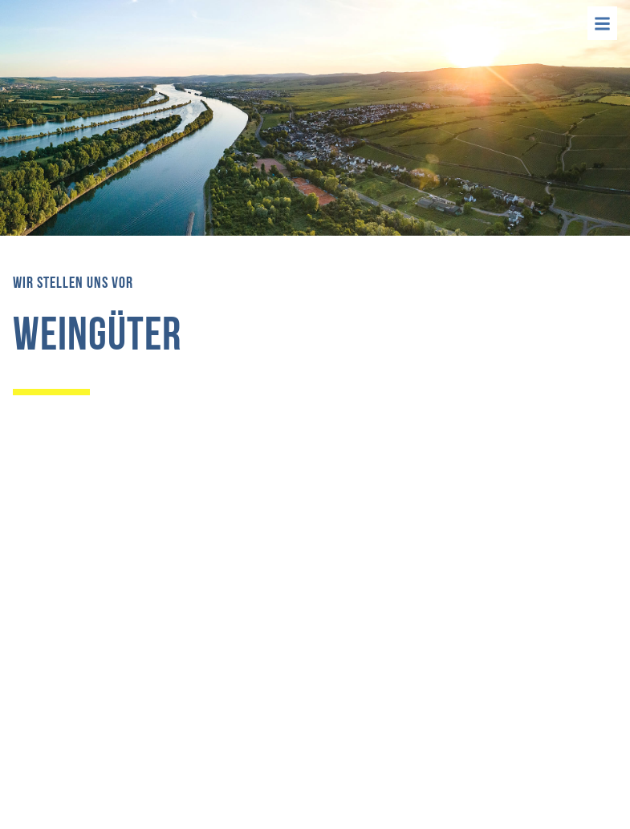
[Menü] (602, 23)
